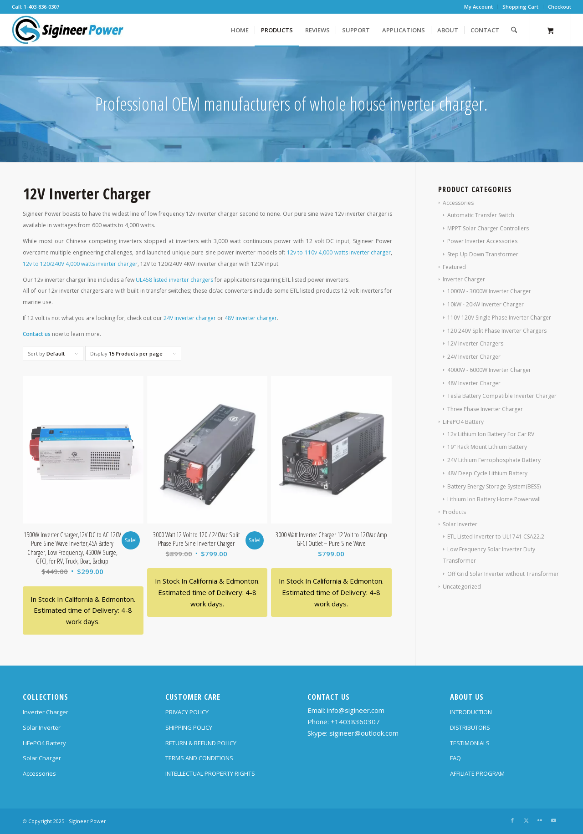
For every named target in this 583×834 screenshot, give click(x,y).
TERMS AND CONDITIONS (199, 758)
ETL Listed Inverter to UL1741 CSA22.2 (495, 536)
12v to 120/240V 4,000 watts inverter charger (80, 264)
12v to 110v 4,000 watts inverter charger (339, 252)
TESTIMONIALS (470, 743)
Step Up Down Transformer (482, 254)
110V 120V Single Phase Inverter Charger (499, 317)
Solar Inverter (460, 524)
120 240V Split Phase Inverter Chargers (497, 331)
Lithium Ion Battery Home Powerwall (494, 499)
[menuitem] (479, 7)
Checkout (559, 6)
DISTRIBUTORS (470, 727)
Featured (454, 267)
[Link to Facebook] (512, 820)
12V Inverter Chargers (475, 343)
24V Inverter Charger (474, 357)
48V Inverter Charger (474, 383)
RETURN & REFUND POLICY (200, 743)
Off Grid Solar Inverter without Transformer (503, 574)
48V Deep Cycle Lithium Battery (487, 473)
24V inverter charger (190, 318)
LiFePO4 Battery (463, 422)
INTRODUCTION (471, 712)
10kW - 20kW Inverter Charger (485, 304)
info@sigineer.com (355, 710)
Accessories (458, 203)
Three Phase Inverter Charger (485, 409)
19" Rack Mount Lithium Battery (487, 447)
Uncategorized (462, 586)
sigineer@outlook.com (364, 732)
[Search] (514, 30)
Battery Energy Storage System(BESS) (494, 486)
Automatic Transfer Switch (480, 215)
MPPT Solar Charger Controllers (488, 228)
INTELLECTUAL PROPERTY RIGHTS (210, 773)
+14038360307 (355, 721)
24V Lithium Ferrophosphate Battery (494, 460)
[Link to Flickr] (540, 820)
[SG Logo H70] (68, 30)
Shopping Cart (520, 6)
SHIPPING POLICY (188, 727)
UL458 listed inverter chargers (174, 280)
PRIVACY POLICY (187, 712)
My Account (478, 6)
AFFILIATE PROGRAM (477, 773)
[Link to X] (526, 820)
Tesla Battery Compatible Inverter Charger (502, 396)
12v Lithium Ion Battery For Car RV (490, 434)
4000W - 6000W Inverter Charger (489, 370)
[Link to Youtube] (553, 820)
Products (454, 512)
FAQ (455, 758)
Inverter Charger (464, 279)
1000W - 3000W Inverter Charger (489, 291)
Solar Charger (42, 758)
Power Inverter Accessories (482, 241)
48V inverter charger (251, 318)
